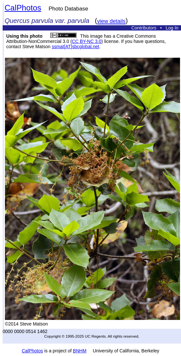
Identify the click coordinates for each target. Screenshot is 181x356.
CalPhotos (23, 7)
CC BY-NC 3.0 (87, 41)
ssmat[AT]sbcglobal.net (75, 46)
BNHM (79, 350)
